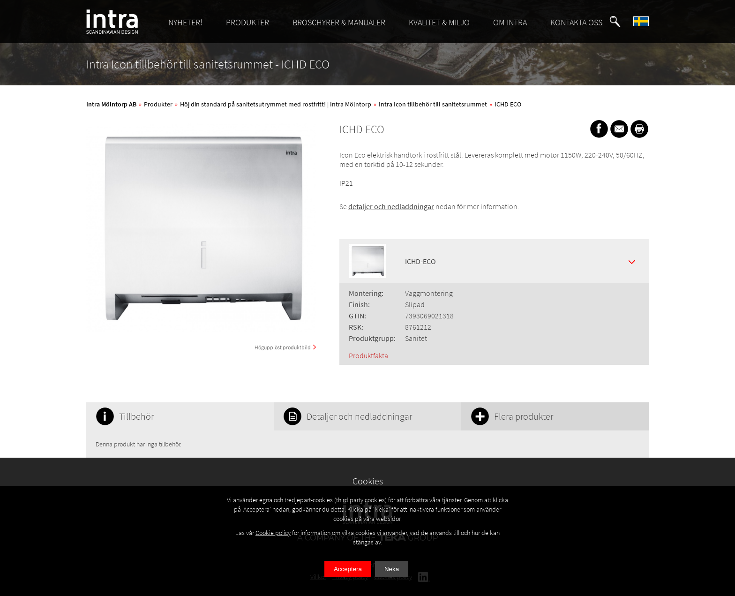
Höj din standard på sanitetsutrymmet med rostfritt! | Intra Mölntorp (275, 104)
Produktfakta (368, 355)
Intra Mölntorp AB (111, 104)
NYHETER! (185, 22)
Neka (391, 569)
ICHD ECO (508, 104)
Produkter (158, 104)
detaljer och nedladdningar (391, 206)
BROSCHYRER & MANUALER (338, 22)
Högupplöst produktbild (283, 347)
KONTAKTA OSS (576, 22)
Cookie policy (273, 532)
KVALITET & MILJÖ (439, 22)
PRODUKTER (247, 22)
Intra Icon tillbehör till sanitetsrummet (433, 104)
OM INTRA (510, 22)
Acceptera (348, 569)
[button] (615, 21)
